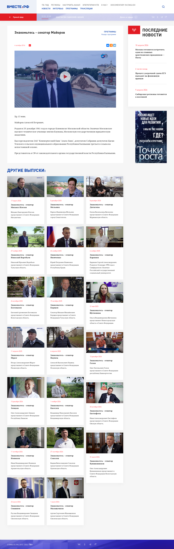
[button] (163, 7)
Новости (46, 8)
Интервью (58, 8)
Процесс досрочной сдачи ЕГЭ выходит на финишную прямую (150, 76)
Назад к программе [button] (108, 34)
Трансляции (86, 8)
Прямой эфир (16, 17)
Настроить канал (71, 5)
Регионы (55, 5)
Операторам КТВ (91, 5)
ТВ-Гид (45, 5)
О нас (104, 5)
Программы (72, 8)
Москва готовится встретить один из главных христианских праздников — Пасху (150, 53)
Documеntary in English (123, 5)
